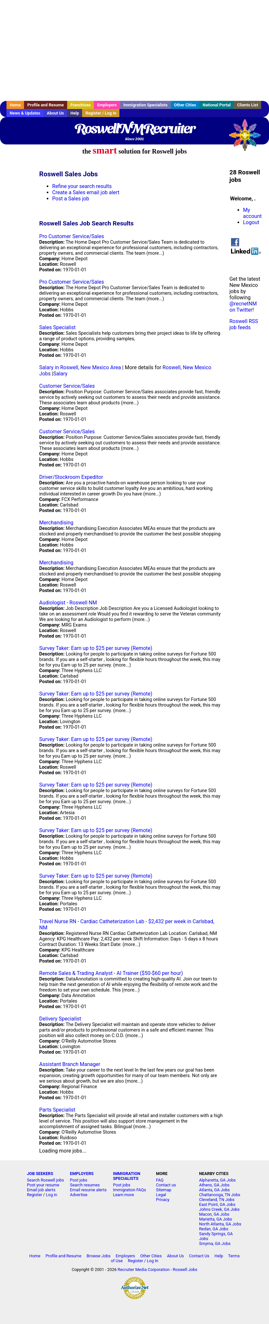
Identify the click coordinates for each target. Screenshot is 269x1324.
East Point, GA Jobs (217, 1204)
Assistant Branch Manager (69, 1064)
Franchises (80, 104)
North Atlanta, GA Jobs (220, 1224)
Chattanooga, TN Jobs (219, 1194)
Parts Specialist (57, 1110)
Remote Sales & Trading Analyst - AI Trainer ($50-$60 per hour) (111, 973)
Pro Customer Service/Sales (71, 236)
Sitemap (163, 1189)
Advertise (79, 1194)
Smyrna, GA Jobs (214, 1243)
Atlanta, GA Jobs (214, 1189)
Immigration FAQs (129, 1189)
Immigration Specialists (145, 104)
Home (15, 104)
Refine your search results (82, 186)
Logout (251, 222)
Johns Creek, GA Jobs (219, 1209)
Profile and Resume (45, 104)
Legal (161, 1194)
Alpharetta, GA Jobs (217, 1180)
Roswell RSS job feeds (243, 324)
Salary (60, 374)
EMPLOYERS (82, 1173)
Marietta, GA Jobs (215, 1219)
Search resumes (85, 1184)
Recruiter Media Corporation (144, 1269)
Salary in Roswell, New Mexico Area (80, 367)
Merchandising (56, 523)
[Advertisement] (134, 50)
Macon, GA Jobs (214, 1214)
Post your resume (43, 1184)
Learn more (123, 1194)
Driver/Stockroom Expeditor (71, 477)
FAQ (160, 1180)
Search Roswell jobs (45, 1180)
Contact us (166, 1184)
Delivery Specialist (60, 1019)
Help (74, 113)
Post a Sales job (70, 199)
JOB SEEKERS (40, 1173)
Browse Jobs (99, 1255)
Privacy (162, 1199)
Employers (107, 104)
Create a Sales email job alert (85, 192)
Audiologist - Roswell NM (68, 603)
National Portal (216, 104)
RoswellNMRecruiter (134, 128)
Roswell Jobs (185, 1269)
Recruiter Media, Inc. (248, 138)
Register (34, 1194)
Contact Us (199, 1255)
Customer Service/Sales (67, 386)
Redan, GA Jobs (213, 1228)
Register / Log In (100, 113)
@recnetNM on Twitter (243, 307)
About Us (55, 113)
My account (252, 213)
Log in (51, 1194)
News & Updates (25, 113)
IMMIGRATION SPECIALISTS (126, 1176)
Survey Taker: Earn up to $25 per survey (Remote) (95, 648)
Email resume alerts (88, 1189)
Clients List (247, 104)
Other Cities (185, 104)
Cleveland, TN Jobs (216, 1199)
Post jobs (78, 1180)
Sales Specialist (57, 327)
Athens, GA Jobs (214, 1184)
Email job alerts (41, 1189)
